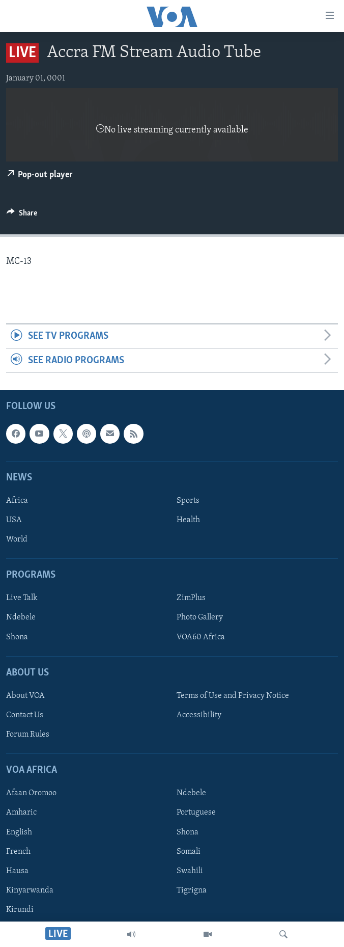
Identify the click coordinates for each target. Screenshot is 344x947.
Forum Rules (27, 734)
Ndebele (21, 618)
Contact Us (24, 715)
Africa (17, 501)
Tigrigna (192, 890)
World (16, 539)
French (18, 852)
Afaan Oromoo (31, 794)
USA (14, 520)
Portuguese (196, 813)
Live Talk (22, 598)
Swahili (190, 871)
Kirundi (20, 910)
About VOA (25, 696)
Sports (188, 501)
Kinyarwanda (29, 890)
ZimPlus (191, 598)
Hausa (17, 871)
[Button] (22, 215)
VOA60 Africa (201, 637)
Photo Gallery (200, 618)
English (19, 832)
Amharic (21, 813)
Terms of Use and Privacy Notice (233, 696)
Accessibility (199, 715)
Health (188, 520)
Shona (17, 637)
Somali (188, 852)
